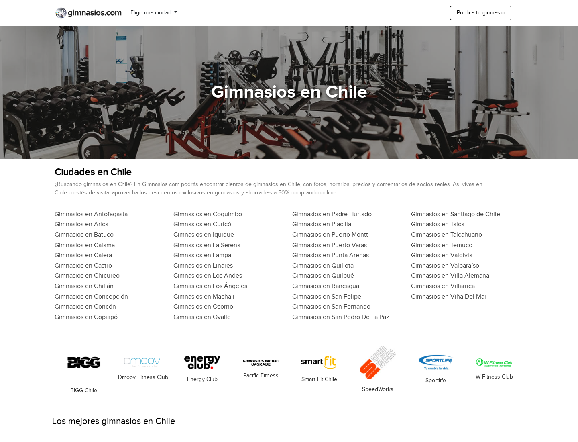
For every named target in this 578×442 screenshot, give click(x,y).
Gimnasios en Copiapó (86, 317)
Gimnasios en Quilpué (323, 276)
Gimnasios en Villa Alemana (450, 276)
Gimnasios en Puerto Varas (329, 245)
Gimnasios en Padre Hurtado (332, 214)
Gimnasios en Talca (437, 224)
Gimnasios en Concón (85, 307)
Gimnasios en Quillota (323, 266)
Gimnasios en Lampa (202, 255)
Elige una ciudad (151, 13)
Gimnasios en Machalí (203, 297)
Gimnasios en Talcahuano (446, 235)
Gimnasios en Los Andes (207, 276)
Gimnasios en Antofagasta (91, 214)
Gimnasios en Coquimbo (207, 214)
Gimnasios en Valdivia (441, 255)
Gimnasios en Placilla (321, 224)
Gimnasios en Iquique (203, 235)
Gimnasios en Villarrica (443, 286)
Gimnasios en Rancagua (325, 286)
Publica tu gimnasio (481, 13)
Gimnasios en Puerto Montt (330, 235)
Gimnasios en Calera (83, 255)
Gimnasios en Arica (81, 224)
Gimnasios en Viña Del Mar (448, 297)
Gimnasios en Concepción (91, 297)
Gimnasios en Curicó (202, 224)
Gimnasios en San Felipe (326, 297)
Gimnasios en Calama (85, 245)
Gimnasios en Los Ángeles (210, 286)
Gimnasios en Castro (83, 266)
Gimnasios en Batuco (84, 235)
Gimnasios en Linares (203, 266)
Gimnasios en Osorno (203, 307)
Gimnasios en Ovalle (202, 317)
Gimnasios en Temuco (441, 245)
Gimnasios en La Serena (206, 245)
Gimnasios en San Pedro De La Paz (340, 317)
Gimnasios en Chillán (84, 286)
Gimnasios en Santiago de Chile (455, 214)
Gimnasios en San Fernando (331, 307)
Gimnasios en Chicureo (87, 276)
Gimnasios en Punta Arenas (330, 255)
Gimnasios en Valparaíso (445, 266)
